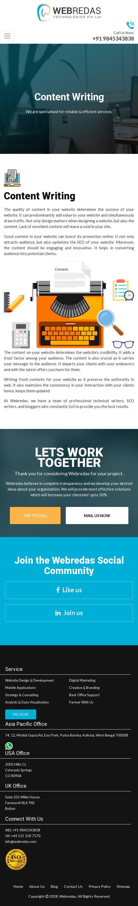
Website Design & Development (29, 680)
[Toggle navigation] (7, 36)
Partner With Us (81, 702)
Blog (54, 886)
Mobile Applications (20, 688)
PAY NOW (20, 714)
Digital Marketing (82, 680)
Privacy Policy (100, 886)
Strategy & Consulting (21, 695)
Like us (72, 590)
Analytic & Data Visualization (27, 702)
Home (18, 886)
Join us (73, 612)
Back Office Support (84, 695)
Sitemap (123, 886)
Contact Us (73, 886)
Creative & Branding (84, 688)
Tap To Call (35, 515)
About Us (37, 886)
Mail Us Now (97, 515)
